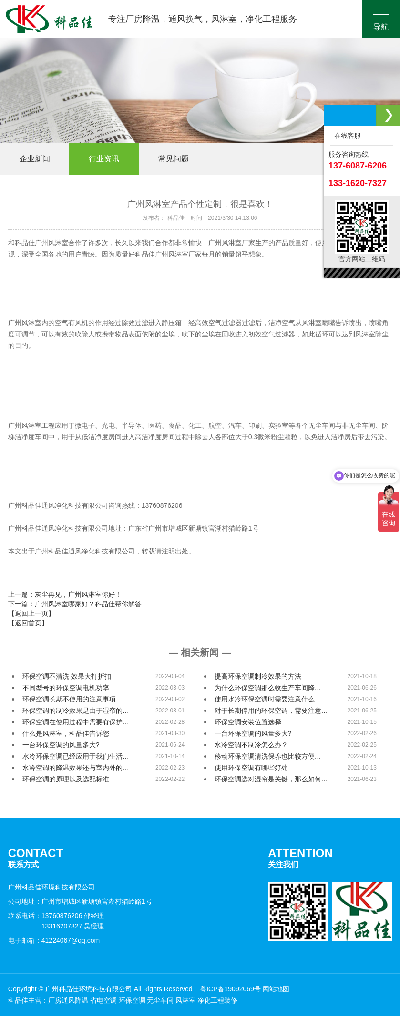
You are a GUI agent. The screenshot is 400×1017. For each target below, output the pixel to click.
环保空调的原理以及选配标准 (65, 780)
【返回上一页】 (31, 615)
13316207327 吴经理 (72, 927)
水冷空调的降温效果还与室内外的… (75, 769)
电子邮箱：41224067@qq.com (54, 942)
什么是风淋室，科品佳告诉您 (65, 735)
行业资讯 (110, 159)
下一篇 (75, 605)
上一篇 (65, 596)
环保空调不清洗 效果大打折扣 (66, 677)
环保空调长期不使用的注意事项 (69, 700)
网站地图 (276, 990)
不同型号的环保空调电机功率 (65, 689)
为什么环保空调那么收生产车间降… (268, 689)
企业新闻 (36, 159)
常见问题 (183, 159)
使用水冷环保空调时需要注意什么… (268, 700)
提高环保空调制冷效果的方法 (258, 677)
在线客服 (345, 135)
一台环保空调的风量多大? (253, 735)
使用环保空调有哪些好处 (251, 769)
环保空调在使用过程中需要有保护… (75, 723)
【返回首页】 (28, 624)
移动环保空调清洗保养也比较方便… (268, 757)
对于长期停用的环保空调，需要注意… (271, 712)
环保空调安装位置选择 (248, 723)
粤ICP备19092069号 (230, 990)
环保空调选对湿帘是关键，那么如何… (271, 780)
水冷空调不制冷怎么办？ (251, 746)
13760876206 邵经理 (72, 917)
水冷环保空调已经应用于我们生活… (75, 757)
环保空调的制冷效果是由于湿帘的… (75, 712)
